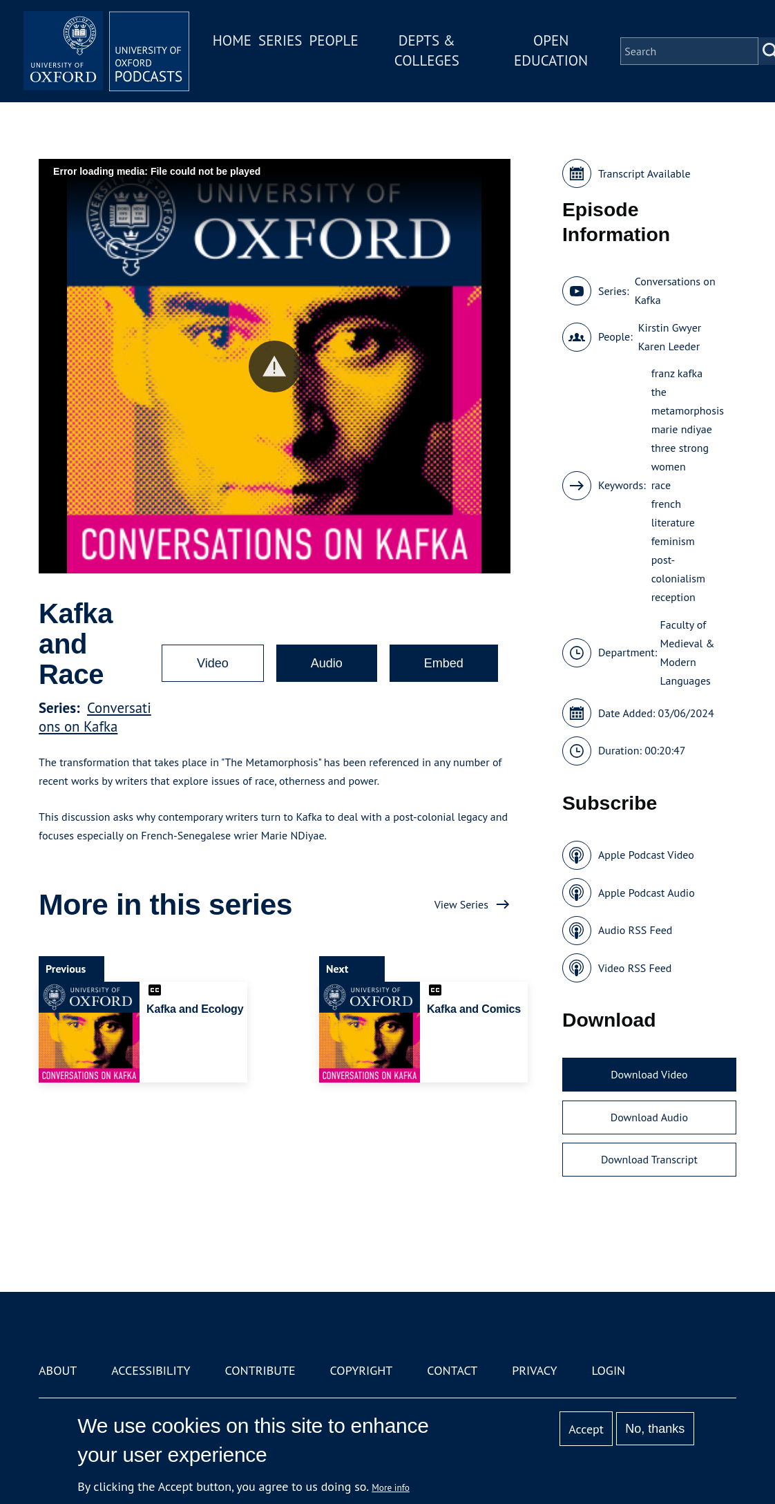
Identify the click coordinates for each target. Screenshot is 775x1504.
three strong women (680, 457)
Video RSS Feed (635, 968)
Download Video (649, 1074)
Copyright (361, 1370)
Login (608, 1370)
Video (213, 663)
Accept (586, 1429)
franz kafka (676, 373)
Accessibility (150, 1370)
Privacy (534, 1370)
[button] (274, 366)
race (661, 485)
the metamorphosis (687, 401)
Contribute (259, 1370)
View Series (461, 904)
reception (673, 597)
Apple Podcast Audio (646, 892)
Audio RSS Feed (635, 930)
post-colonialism (678, 569)
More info (391, 1487)
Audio (327, 663)
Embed (443, 663)
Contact (452, 1370)
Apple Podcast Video (646, 855)
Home (232, 40)
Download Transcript (649, 1159)
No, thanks (655, 1429)
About (58, 1370)
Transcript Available (644, 173)
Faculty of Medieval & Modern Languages (687, 652)
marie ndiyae (681, 429)
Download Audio (649, 1117)
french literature (673, 513)
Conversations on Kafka (95, 717)
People (333, 40)
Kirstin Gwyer (669, 327)
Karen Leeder (669, 346)
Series (280, 40)
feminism (673, 541)
